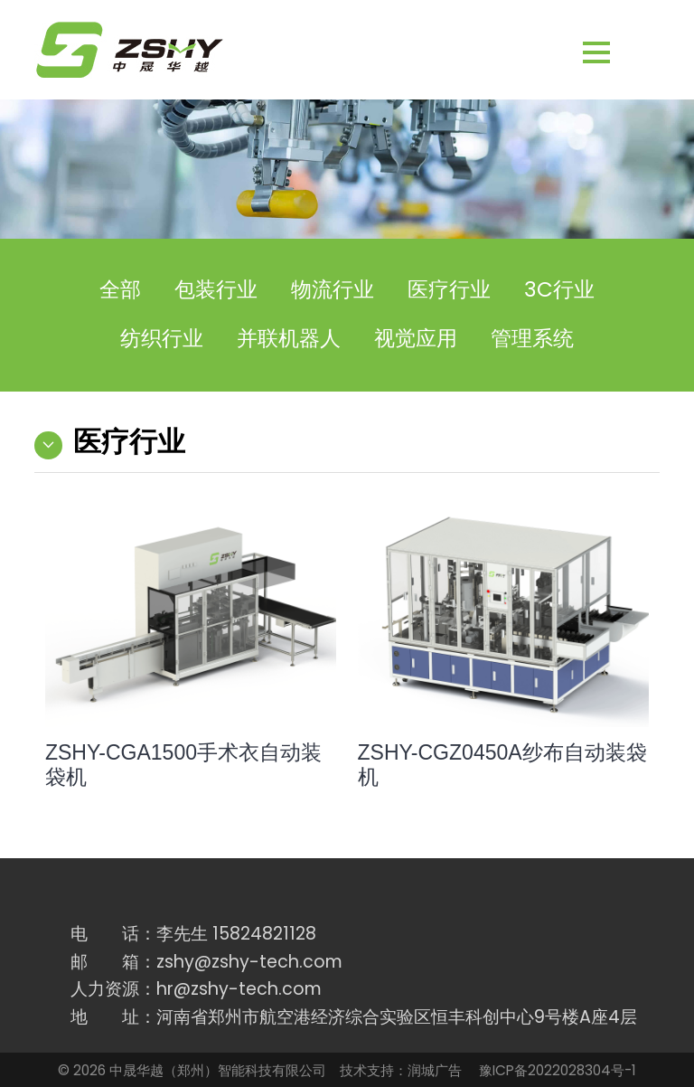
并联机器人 (289, 338)
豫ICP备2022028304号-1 (557, 1070)
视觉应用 (415, 338)
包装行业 (216, 289)
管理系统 (532, 338)
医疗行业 (449, 289)
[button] (624, 53)
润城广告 (435, 1070)
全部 (120, 289)
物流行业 (332, 289)
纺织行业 (161, 338)
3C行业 (559, 289)
